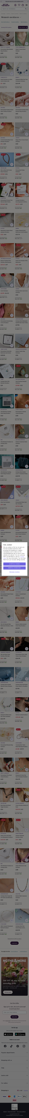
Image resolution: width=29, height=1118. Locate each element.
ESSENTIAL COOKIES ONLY (14, 567)
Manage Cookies (14, 572)
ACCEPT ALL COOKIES (14, 563)
